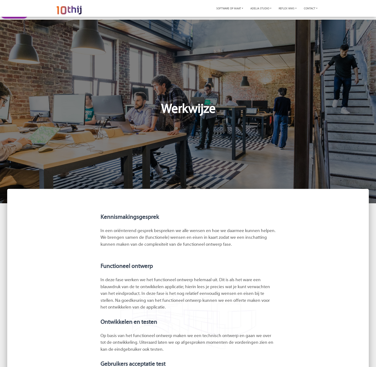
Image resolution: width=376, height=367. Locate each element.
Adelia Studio (259, 8)
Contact (309, 8)
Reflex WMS (286, 8)
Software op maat (228, 8)
